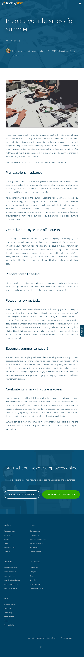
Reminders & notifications (12, 580)
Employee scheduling (10, 568)
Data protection (9, 617)
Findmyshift (25, 246)
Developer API (34, 568)
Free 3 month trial (9, 547)
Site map (6, 621)
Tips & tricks (34, 547)
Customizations (35, 584)
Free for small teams (10, 588)
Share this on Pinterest (19, 40)
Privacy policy (8, 608)
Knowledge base (35, 535)
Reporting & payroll (10, 576)
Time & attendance (10, 572)
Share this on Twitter (7, 40)
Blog (31, 576)
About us (7, 552)
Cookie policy (8, 612)
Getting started (35, 531)
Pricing (6, 543)
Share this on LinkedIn (15, 40)
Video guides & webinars (38, 539)
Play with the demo (61, 494)
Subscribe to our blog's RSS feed (23, 40)
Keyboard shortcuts (36, 543)
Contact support (35, 552)
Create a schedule (22, 494)
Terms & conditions (10, 604)
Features (6, 539)
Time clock (33, 580)
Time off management (11, 584)
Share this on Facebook (11, 40)
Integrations (34, 572)
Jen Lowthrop (28, 51)
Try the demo (8, 535)
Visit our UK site (9, 625)
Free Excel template (36, 588)
